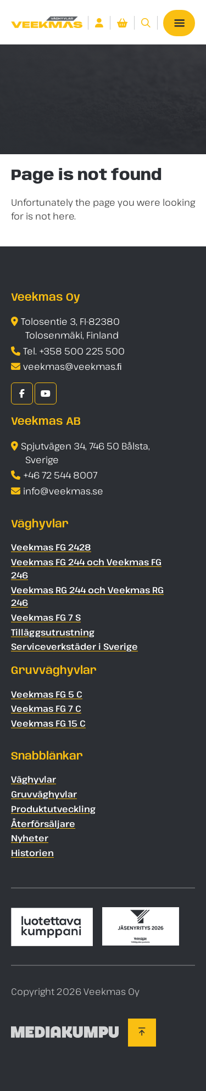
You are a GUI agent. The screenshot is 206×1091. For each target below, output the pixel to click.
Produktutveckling (53, 809)
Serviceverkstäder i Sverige (74, 647)
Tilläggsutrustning (52, 632)
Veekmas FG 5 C (46, 694)
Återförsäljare (43, 824)
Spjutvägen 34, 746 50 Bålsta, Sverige (85, 453)
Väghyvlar (33, 779)
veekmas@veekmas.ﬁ (72, 366)
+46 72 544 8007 (60, 475)
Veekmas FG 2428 (51, 548)
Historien (32, 853)
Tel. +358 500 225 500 (74, 351)
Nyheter (29, 839)
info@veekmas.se (63, 491)
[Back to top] (142, 1032)
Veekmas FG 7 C (46, 709)
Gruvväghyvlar (44, 794)
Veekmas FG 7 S (46, 617)
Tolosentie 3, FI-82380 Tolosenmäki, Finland (70, 329)
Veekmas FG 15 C (48, 723)
